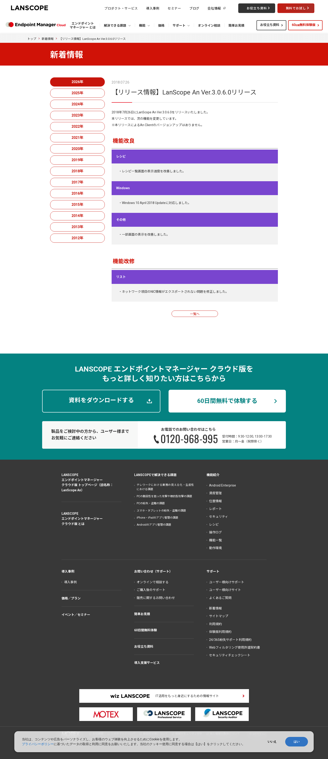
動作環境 (215, 548)
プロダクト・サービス (121, 8)
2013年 (77, 227)
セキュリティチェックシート (229, 655)
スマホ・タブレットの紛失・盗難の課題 (161, 510)
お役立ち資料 (269, 25)
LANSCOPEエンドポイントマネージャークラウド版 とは (82, 519)
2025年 (77, 93)
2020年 (77, 149)
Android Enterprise (222, 485)
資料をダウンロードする (101, 400)
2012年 (77, 238)
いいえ (272, 741)
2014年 (77, 216)
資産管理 (215, 493)
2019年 (77, 160)
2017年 (77, 182)
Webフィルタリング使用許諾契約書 (234, 647)
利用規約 (215, 624)
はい (297, 741)
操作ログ (215, 532)
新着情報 (48, 39)
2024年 (77, 104)
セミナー (174, 8)
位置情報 (215, 501)
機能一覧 (215, 540)
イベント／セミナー (76, 614)
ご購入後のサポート (151, 590)
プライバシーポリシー (38, 744)
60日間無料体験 (145, 630)
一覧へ (195, 314)
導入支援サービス (147, 663)
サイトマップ (218, 616)
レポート (215, 509)
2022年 (77, 126)
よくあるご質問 (220, 598)
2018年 (77, 171)
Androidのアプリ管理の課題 (154, 524)
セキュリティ (218, 516)
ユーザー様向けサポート (226, 582)
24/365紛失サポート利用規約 (230, 640)
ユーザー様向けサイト (225, 590)
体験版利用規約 (220, 632)
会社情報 (214, 8)
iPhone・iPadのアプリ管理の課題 (157, 517)
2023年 (77, 115)
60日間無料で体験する (227, 400)
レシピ (214, 524)
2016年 (77, 193)
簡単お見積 (142, 614)
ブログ (194, 8)
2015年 (77, 204)
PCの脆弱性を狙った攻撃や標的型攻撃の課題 (164, 496)
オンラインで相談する (153, 582)
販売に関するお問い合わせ (156, 598)
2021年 (77, 137)
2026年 (77, 82)
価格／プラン (71, 598)
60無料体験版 (303, 25)
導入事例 (152, 8)
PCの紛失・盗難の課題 (151, 503)
